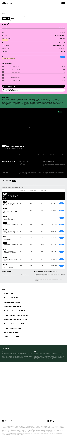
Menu (63, 3)
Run (60, 112)
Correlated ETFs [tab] (5, 184)
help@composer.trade (60, 421)
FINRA (58, 426)
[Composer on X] (45, 421)
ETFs (4, 13)
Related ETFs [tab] (35, 184)
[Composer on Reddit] (53, 421)
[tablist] (33, 184)
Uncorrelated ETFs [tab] (27, 184)
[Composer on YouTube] (51, 421)
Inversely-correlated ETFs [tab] (15, 184)
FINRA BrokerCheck (47, 431)
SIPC (62, 426)
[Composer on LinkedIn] (48, 421)
